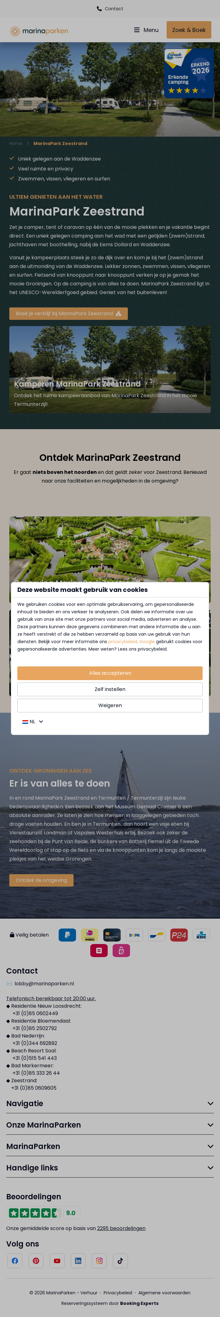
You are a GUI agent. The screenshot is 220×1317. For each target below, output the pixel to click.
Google (147, 641)
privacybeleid (122, 641)
